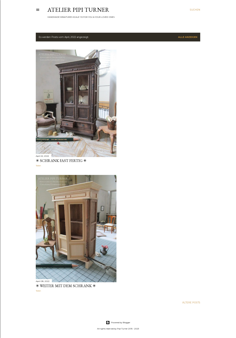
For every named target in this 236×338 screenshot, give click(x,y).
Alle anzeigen (187, 37)
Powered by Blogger (118, 323)
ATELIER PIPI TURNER (78, 9)
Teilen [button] (38, 165)
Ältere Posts (191, 302)
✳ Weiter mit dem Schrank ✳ (66, 285)
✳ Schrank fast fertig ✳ (61, 160)
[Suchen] (195, 10)
